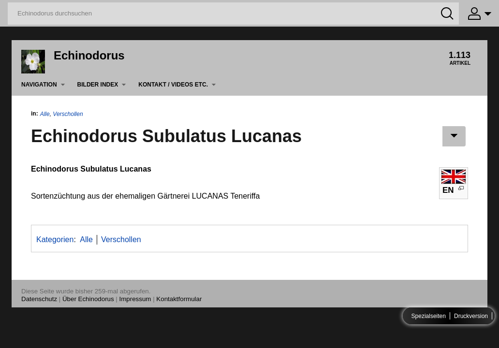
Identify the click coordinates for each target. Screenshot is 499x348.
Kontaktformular (179, 299)
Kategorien (54, 239)
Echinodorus (89, 55)
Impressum (135, 299)
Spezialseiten (428, 316)
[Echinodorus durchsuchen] (233, 13)
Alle (45, 114)
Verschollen (68, 114)
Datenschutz (39, 299)
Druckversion (471, 316)
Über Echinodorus (88, 299)
